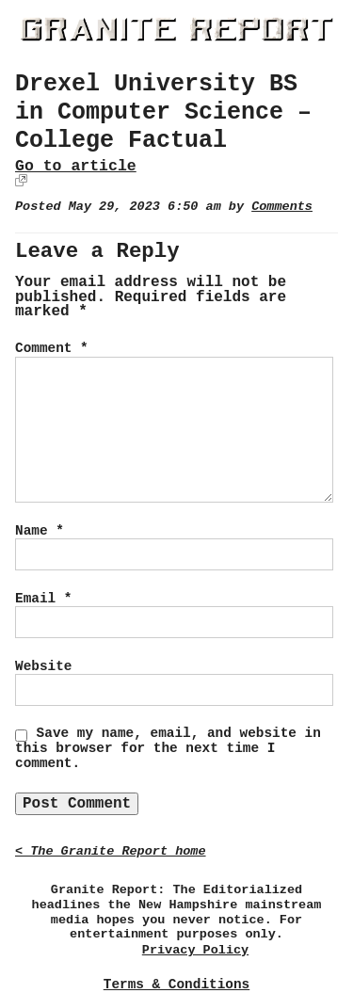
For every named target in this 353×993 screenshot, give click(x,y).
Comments (282, 207)
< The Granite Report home (110, 851)
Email (43, 598)
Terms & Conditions (176, 984)
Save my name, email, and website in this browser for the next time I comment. (168, 748)
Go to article (75, 166)
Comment (51, 348)
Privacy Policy (195, 950)
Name (39, 530)
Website (43, 666)
